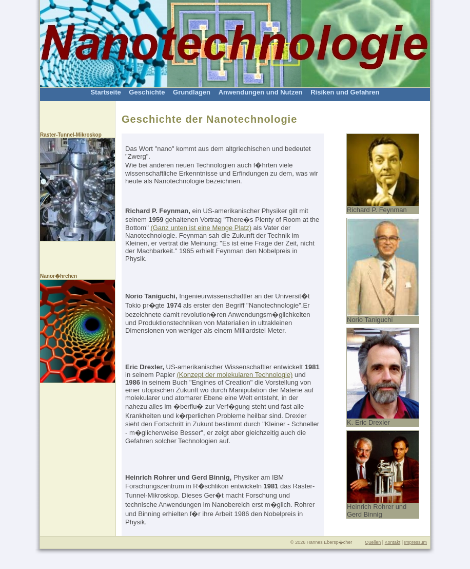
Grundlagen (191, 92)
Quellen (373, 542)
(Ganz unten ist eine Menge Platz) (200, 228)
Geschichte (147, 92)
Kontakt (393, 542)
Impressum (415, 542)
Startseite (105, 92)
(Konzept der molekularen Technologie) (234, 374)
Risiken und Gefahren (344, 92)
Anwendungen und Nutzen (261, 92)
